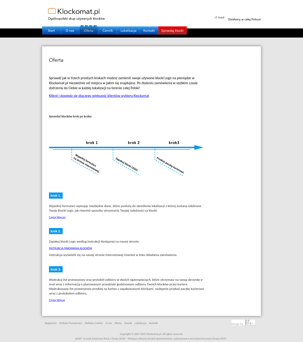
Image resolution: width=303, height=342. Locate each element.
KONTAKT (149, 27)
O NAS (70, 27)
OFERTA (89, 27)
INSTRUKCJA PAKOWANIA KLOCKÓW (70, 248)
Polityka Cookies (94, 323)
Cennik (128, 323)
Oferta (118, 323)
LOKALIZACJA (128, 27)
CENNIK (107, 27)
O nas (108, 323)
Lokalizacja (140, 323)
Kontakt (153, 323)
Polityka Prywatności (70, 323)
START (51, 27)
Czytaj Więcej (57, 300)
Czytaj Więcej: (57, 217)
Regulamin (50, 323)
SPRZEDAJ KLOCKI (172, 27)
